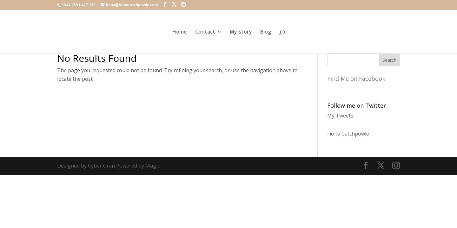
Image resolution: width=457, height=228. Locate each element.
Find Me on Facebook (356, 78)
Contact (205, 32)
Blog (265, 32)
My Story (241, 32)
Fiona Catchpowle (348, 133)
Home (179, 32)
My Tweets (340, 115)
